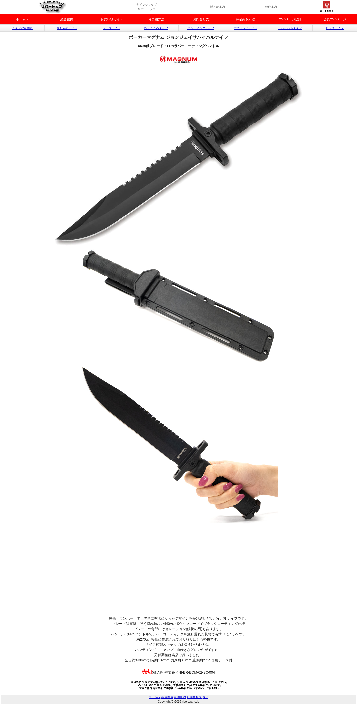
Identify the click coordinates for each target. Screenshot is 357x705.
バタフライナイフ (245, 28)
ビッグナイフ (335, 28)
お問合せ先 (201, 19)
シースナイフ (111, 28)
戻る (205, 697)
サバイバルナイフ (290, 28)
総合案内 (271, 7)
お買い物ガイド (111, 19)
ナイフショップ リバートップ (146, 7)
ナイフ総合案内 (22, 28)
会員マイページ (335, 19)
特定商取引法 (245, 19)
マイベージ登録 (290, 19)
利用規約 (180, 697)
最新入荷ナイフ (67, 28)
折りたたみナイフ (156, 28)
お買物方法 (156, 19)
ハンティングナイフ (200, 28)
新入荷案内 (217, 7)
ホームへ (22, 19)
